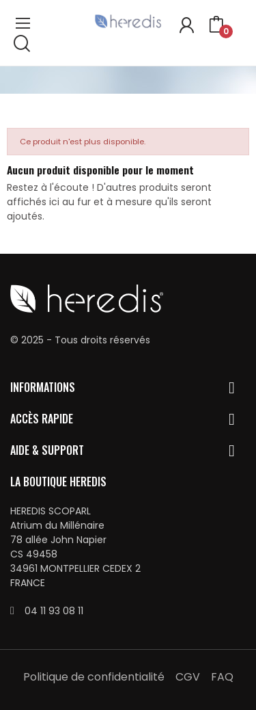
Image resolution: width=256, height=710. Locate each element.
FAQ (222, 677)
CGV (187, 677)
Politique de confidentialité (94, 677)
